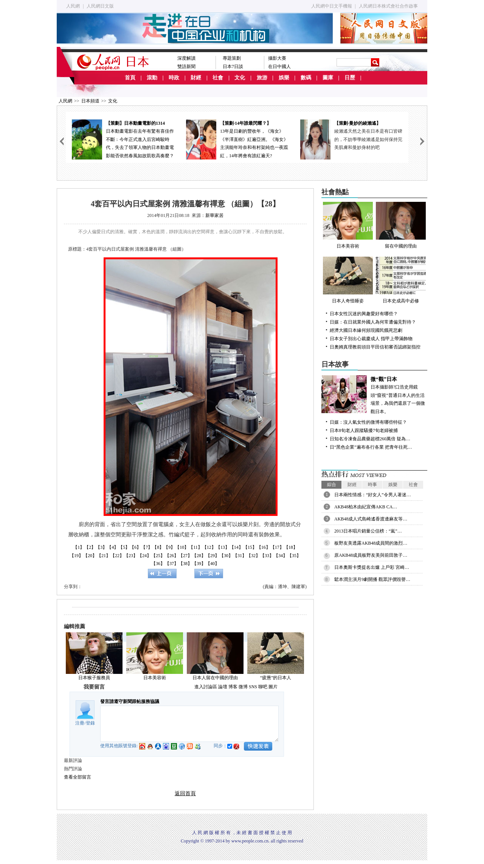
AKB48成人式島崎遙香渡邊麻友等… (370, 519)
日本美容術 (154, 677)
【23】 (131, 555)
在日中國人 (279, 66)
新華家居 (214, 215)
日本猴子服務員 (94, 677)
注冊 (79, 723)
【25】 (158, 555)
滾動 (152, 78)
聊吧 (262, 686)
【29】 (212, 555)
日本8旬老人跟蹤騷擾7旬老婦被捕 (364, 430)
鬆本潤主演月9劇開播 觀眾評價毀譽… (372, 579)
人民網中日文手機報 (331, 6)
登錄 (90, 723)
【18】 (291, 547)
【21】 (103, 555)
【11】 (195, 547)
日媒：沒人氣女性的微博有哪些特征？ (368, 422)
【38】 (185, 563)
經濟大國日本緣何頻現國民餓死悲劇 (366, 330)
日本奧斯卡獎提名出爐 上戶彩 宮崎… (371, 567)
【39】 (199, 563)
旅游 (262, 78)
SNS (253, 686)
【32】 (253, 555)
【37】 (171, 563)
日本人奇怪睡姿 (348, 280)
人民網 (73, 6)
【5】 (124, 547)
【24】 (144, 555)
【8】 (158, 547)
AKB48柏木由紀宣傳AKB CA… (365, 506)
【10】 (182, 547)
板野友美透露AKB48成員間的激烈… (370, 543)
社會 (218, 78)
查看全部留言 (77, 777)
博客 (232, 686)
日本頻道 (90, 101)
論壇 (222, 686)
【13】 (223, 547)
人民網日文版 (100, 6)
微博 (243, 686)
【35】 (294, 555)
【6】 (135, 547)
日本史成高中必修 (401, 280)
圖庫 (328, 78)
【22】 (117, 555)
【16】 (263, 547)
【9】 (169, 547)
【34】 (280, 555)
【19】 (76, 555)
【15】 (250, 547)
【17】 (277, 547)
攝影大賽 (277, 58)
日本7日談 (233, 66)
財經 (196, 78)
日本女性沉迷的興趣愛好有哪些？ (364, 313)
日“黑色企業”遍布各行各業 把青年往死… (371, 447)
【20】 (90, 555)
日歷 (349, 78)
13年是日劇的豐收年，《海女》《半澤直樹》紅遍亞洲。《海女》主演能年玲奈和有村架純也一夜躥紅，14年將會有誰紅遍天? (237, 138)
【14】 (236, 547)
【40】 (212, 563)
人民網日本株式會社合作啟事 (388, 6)
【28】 (199, 555)
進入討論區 (205, 686)
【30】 (226, 555)
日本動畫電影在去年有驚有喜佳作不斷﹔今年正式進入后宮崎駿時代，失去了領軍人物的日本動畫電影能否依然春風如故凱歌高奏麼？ (123, 138)
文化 (239, 78)
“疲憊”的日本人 (276, 677)
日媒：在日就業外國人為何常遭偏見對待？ (373, 322)
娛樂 (284, 78)
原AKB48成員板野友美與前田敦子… (370, 555)
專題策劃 (232, 58)
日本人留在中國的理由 (215, 677)
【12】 (209, 547)
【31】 (240, 555)
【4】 (112, 547)
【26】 (171, 555)
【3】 (101, 547)
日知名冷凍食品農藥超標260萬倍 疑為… (370, 438)
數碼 (306, 78)
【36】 (158, 563)
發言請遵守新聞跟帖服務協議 (129, 701)
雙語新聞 (186, 66)
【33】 (267, 555)
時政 (174, 78)
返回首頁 (185, 793)
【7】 (146, 547)
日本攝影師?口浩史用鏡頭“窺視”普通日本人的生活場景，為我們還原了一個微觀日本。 (374, 394)
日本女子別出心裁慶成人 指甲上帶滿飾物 (371, 338)
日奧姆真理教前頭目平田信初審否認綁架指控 (375, 347)
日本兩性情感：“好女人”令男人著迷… (372, 494)
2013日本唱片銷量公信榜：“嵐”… (368, 531)
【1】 (78, 547)
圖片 (273, 686)
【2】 (90, 547)
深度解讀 (186, 58)
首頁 (130, 78)
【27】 (185, 555)
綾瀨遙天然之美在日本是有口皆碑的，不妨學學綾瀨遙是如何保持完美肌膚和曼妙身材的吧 (368, 139)
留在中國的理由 (401, 225)
